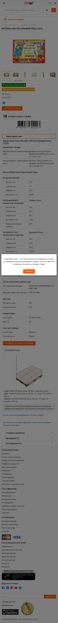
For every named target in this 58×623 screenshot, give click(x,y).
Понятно (29, 271)
